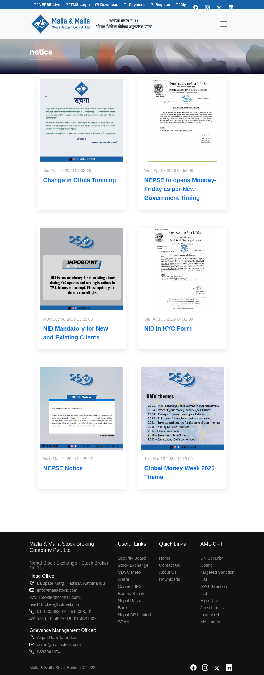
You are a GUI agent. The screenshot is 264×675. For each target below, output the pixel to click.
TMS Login (78, 4)
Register (161, 4)
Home (164, 558)
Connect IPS (130, 586)
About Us (167, 572)
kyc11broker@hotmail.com (54, 597)
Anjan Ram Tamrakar (57, 637)
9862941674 (48, 651)
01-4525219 (60, 618)
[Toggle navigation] (224, 24)
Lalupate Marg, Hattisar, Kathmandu (71, 583)
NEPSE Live (47, 4)
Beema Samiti (131, 593)
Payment (134, 4)
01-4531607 (85, 618)
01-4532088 (48, 611)
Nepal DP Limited (134, 614)
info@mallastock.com (57, 590)
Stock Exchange (133, 565)
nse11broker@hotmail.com (54, 604)
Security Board (132, 558)
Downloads (169, 579)
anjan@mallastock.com (59, 644)
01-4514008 (73, 611)
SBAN (123, 622)
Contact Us (169, 565)
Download (106, 4)
